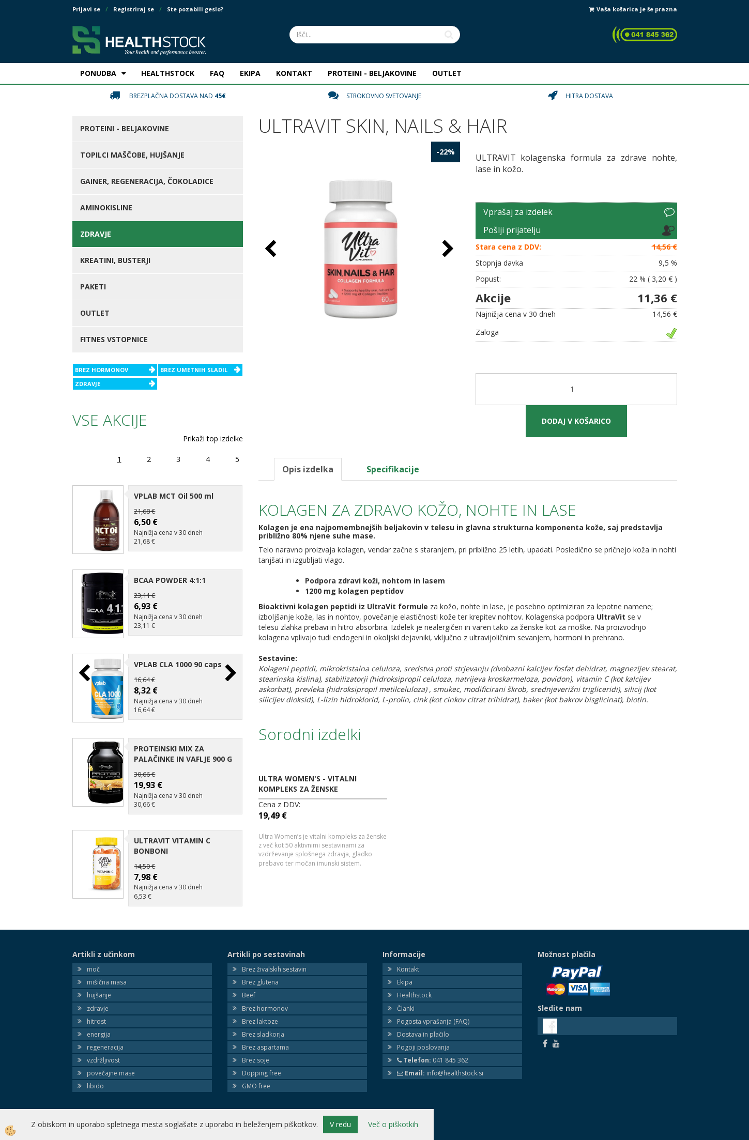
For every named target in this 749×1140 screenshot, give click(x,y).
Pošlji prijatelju (512, 230)
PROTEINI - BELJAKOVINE (372, 73)
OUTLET (447, 73)
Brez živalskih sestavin (274, 961)
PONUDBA (98, 73)
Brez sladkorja (263, 1026)
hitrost (96, 1013)
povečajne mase (111, 1064)
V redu (340, 1124)
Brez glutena (260, 973)
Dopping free (261, 1064)
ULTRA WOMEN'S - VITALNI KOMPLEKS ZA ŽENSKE (307, 784)
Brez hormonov (265, 1000)
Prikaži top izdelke (213, 438)
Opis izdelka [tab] (307, 469)
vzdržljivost (103, 1051)
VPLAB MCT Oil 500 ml (173, 496)
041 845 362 (432, 1051)
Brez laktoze (260, 1013)
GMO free (256, 1078)
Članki (406, 1000)
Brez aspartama (265, 1039)
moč (93, 961)
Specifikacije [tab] (392, 469)
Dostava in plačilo (423, 1026)
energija (99, 1026)
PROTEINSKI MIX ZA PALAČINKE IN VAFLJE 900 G (183, 745)
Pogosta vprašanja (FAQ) (433, 1013)
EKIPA (250, 73)
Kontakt (408, 961)
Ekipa (404, 973)
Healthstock (414, 987)
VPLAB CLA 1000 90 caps (178, 659)
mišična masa (107, 973)
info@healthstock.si (440, 1064)
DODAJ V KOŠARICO (576, 421)
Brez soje (255, 1051)
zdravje (98, 1000)
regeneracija (105, 1039)
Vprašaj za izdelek (518, 212)
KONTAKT (294, 73)
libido (95, 1078)
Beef (248, 987)
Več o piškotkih (393, 1124)
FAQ (217, 73)
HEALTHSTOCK (167, 73)
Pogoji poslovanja (423, 1039)
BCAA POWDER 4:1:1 (170, 577)
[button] (230, 669)
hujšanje (99, 987)
